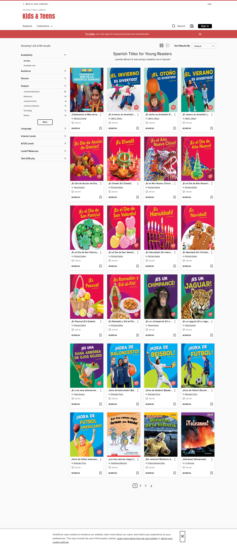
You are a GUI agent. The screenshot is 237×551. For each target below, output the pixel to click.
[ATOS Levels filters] (43, 143)
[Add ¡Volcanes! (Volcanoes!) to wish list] (211, 473)
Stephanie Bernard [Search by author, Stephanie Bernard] (119, 463)
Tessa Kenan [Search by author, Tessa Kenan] (79, 187)
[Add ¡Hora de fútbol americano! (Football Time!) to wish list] (100, 473)
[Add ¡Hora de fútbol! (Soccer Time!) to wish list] (211, 404)
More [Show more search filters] (45, 122)
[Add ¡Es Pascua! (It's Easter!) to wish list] (100, 335)
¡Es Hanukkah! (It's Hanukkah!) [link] (159, 252)
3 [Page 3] (145, 485)
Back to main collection (35, 4)
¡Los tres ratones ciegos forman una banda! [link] (122, 459)
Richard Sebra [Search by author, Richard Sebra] (117, 187)
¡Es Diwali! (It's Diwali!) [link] (120, 183)
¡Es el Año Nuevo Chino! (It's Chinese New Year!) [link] (159, 183)
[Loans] (191, 27)
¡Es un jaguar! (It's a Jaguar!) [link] (196, 321)
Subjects (27, 26)
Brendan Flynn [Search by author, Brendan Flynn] (117, 394)
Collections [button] (45, 26)
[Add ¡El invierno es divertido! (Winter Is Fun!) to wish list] (137, 129)
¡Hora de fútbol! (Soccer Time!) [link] (196, 390)
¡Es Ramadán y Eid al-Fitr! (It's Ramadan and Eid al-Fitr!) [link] (122, 321)
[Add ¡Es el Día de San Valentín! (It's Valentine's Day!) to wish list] (137, 266)
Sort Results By (182, 45)
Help (209, 4)
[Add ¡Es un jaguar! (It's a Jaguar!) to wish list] (211, 335)
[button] (178, 27)
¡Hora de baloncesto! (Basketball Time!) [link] (122, 390)
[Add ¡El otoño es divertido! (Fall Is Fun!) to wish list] (174, 129)
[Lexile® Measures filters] (43, 151)
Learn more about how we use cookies (137, 538)
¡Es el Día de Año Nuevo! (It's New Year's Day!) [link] (196, 183)
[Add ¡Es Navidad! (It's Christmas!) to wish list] (211, 266)
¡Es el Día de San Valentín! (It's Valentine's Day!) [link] (122, 252)
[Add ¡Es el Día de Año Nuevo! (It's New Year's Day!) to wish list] (211, 197)
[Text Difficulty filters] (43, 158)
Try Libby (90, 34)
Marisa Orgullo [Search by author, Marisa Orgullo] (80, 118)
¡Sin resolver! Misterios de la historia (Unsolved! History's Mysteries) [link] (159, 459)
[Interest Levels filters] (43, 136)
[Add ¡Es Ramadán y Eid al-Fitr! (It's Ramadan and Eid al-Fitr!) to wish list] (137, 335)
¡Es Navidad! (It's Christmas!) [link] (196, 252)
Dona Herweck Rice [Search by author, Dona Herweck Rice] (156, 463)
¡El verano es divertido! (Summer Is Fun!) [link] (196, 114)
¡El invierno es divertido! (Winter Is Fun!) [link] (122, 114)
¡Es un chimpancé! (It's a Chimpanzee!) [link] (159, 321)
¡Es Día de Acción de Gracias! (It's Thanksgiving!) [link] (85, 183)
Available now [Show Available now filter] (30, 65)
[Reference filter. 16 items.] (45, 96)
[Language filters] (43, 128)
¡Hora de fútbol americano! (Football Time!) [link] (85, 459)
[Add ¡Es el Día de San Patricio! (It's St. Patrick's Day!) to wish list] (100, 266)
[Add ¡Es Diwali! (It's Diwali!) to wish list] (137, 197)
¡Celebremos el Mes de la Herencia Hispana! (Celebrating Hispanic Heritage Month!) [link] (85, 114)
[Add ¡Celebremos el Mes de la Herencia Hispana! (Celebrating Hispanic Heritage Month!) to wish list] (100, 129)
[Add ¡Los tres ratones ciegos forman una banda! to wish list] (137, 473)
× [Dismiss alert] (200, 34)
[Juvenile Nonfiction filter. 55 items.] (45, 91)
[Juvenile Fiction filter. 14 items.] (45, 101)
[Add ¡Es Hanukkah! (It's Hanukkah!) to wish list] (174, 266)
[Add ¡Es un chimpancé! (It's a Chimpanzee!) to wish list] (174, 335)
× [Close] (182, 536)
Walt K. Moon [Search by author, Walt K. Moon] (116, 118)
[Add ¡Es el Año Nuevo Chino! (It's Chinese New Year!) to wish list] (174, 197)
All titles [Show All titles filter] (27, 61)
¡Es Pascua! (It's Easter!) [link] (83, 321)
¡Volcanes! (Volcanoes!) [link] (194, 459)
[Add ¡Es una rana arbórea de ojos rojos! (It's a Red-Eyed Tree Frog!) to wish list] (100, 404)
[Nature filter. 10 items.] (45, 115)
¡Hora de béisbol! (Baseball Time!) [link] (159, 390)
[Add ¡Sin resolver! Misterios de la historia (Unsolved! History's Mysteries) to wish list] (174, 473)
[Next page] (151, 486)
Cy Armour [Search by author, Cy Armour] (189, 463)
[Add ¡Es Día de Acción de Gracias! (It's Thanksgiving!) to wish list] (100, 197)
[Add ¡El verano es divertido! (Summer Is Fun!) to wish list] (211, 129)
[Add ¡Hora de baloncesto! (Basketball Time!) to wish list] (137, 404)
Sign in (205, 26)
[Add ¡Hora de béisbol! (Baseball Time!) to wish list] (174, 404)
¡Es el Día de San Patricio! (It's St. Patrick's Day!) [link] (85, 252)
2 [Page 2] (140, 485)
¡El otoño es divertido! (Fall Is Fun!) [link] (159, 114)
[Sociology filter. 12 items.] (45, 110)
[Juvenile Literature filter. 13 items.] (45, 106)
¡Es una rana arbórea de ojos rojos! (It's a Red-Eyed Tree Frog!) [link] (85, 390)
